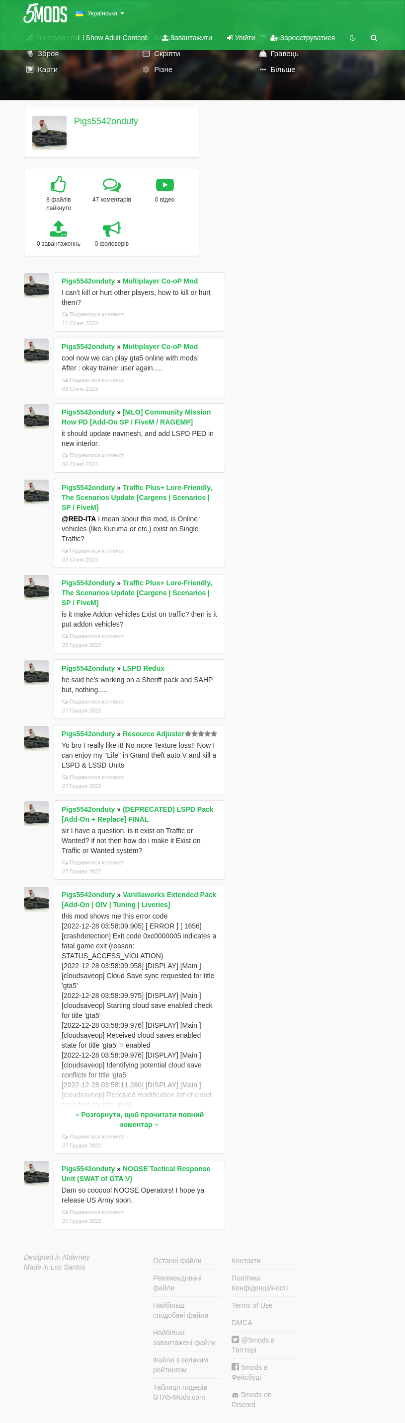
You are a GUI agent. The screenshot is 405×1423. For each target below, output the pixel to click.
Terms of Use (252, 1305)
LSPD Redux (143, 668)
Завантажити (187, 38)
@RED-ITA (79, 519)
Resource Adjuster (153, 734)
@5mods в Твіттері (253, 1345)
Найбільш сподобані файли (180, 1310)
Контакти (246, 1261)
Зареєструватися (302, 38)
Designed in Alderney (57, 1257)
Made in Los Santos (54, 1267)
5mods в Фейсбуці (249, 1372)
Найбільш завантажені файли (184, 1338)
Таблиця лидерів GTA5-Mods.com (180, 1392)
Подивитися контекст (93, 314)
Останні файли (177, 1261)
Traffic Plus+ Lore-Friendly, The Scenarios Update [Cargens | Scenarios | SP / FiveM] (137, 497)
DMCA (242, 1323)
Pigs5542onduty (106, 121)
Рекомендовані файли (177, 1283)
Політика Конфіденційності (260, 1283)
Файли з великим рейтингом (180, 1365)
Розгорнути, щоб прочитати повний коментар (139, 1120)
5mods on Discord (251, 1400)
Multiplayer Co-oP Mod (160, 281)
